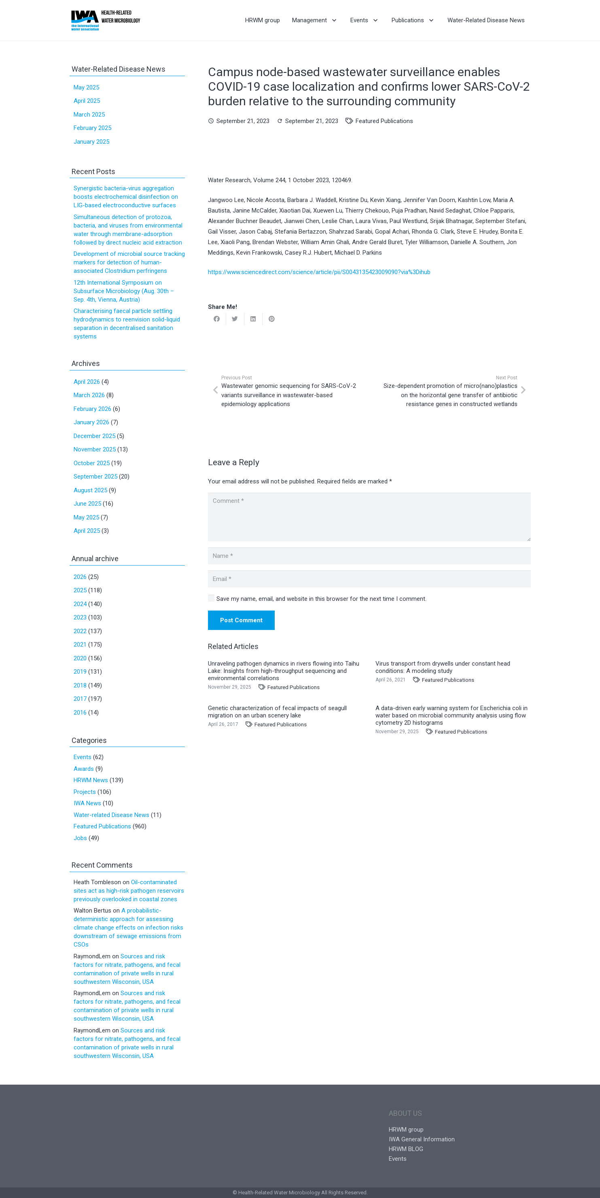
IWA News (87, 803)
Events (82, 757)
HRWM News (91, 780)
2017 (80, 698)
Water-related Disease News (111, 815)
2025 (80, 590)
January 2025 (91, 141)
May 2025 (86, 87)
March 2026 (89, 395)
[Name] (369, 555)
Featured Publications (384, 121)
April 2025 (87, 100)
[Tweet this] (235, 319)
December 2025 (94, 436)
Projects (85, 792)
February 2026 (92, 409)
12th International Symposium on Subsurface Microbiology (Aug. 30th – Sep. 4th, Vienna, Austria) (124, 291)
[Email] (369, 578)
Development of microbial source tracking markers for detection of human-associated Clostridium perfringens (129, 262)
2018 (80, 685)
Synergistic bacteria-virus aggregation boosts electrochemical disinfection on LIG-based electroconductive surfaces (126, 197)
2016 (80, 712)
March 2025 (89, 114)
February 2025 (92, 128)
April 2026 (87, 381)
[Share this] (217, 319)
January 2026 (91, 422)
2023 (80, 617)
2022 (80, 631)
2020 (80, 658)
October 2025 (92, 463)
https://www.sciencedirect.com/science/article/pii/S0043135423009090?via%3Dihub (319, 272)
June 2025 (87, 503)
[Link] (106, 20)
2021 (80, 644)
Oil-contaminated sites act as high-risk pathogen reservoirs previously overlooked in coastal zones (129, 891)
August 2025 (90, 490)
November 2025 (95, 449)
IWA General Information (422, 1139)
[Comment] (369, 517)
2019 (80, 671)
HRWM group (406, 1129)
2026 (80, 577)
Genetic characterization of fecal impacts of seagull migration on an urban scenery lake (277, 711)
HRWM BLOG (406, 1149)
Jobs (80, 838)
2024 (80, 604)
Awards (84, 768)
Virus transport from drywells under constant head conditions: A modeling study (442, 667)
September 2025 (95, 476)
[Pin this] (272, 319)
